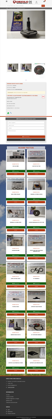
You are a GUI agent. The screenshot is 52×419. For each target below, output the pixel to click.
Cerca (43, 5)
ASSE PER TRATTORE (36, 166)
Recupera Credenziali (10, 413)
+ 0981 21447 (9, 383)
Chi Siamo (8, 394)
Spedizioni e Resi (9, 400)
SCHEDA (15, 173)
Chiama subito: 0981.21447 (26, 139)
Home (7, 8)
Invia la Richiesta (26, 136)
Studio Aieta (28, 418)
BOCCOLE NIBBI (16, 166)
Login (8, 409)
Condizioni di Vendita (9, 396)
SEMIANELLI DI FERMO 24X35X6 (36, 194)
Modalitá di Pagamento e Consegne (12, 398)
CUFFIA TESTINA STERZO (15, 278)
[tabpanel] (12, 68)
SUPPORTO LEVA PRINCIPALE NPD (36, 362)
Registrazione (9, 411)
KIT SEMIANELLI (36, 278)
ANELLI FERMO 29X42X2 (15, 194)
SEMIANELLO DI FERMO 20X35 (15, 222)
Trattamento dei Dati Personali (11, 402)
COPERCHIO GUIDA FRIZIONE (36, 306)
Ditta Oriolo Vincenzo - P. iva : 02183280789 (29, 417)
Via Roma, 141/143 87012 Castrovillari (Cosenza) (15, 381)
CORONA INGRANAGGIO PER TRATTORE (36, 222)
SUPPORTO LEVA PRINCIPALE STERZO (15, 362)
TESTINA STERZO (15, 306)
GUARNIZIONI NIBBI (15, 250)
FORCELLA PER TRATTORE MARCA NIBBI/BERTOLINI (36, 251)
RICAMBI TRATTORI (12, 8)
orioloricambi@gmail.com (11, 385)
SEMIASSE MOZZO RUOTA (16, 334)
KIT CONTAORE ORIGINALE (36, 334)
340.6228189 (10, 387)
